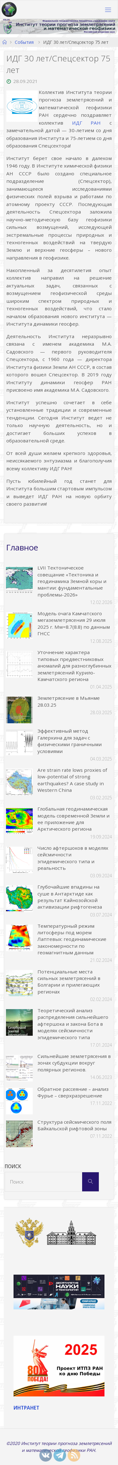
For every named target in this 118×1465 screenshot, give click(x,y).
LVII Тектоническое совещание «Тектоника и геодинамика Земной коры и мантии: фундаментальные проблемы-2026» (71, 581)
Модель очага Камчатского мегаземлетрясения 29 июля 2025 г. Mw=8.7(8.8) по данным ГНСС (73, 623)
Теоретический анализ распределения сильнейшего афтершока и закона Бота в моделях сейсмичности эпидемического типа (72, 1023)
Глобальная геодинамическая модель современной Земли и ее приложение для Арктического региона (73, 819)
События (24, 42)
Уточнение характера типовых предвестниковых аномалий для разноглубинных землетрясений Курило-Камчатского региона (74, 665)
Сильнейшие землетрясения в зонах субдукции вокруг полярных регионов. (74, 1063)
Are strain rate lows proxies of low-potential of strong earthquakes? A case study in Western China (72, 780)
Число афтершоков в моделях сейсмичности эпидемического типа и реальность (72, 858)
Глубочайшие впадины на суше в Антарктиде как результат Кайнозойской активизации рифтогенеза (69, 897)
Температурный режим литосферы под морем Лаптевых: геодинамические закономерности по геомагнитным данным (71, 939)
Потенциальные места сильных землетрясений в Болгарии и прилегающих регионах (68, 981)
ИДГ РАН (86, 123)
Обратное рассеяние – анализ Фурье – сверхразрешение (73, 1092)
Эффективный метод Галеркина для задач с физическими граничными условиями (69, 741)
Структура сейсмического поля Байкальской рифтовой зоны (74, 1125)
